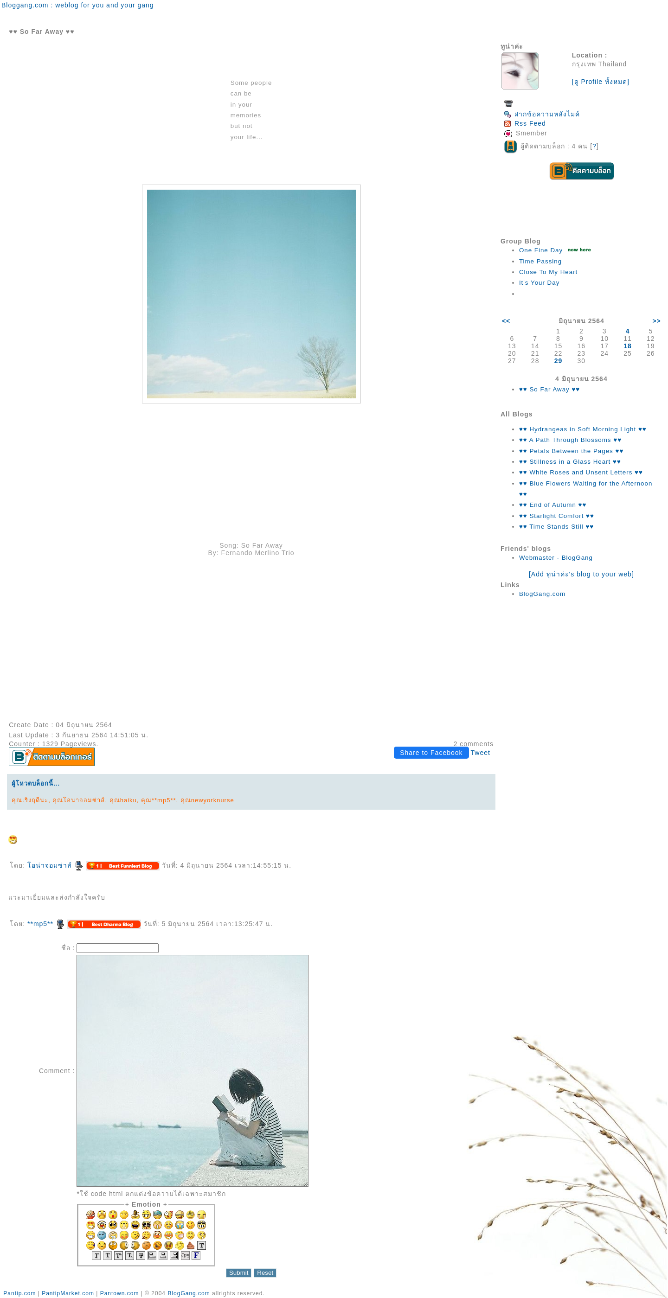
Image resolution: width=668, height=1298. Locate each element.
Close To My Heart (548, 272)
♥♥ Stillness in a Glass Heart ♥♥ (570, 461)
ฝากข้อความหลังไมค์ (542, 114)
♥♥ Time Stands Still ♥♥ (556, 526)
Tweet (480, 752)
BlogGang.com (542, 593)
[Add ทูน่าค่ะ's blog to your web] (581, 574)
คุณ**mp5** (158, 800)
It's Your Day (539, 282)
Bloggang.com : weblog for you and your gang (77, 5)
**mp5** (46, 923)
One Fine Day (541, 250)
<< (506, 321)
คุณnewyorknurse (207, 800)
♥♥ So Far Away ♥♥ (549, 389)
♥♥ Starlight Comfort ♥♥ (556, 515)
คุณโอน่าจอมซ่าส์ (78, 800)
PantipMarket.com (68, 1293)
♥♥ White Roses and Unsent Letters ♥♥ (581, 472)
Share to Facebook (431, 752)
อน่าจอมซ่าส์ (55, 865)
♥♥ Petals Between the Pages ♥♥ (571, 451)
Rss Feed (525, 123)
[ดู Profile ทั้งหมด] (600, 81)
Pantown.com (119, 1293)
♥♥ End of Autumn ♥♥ (553, 504)
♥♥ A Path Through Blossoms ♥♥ (570, 439)
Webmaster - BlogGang (556, 557)
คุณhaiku (123, 800)
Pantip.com (19, 1293)
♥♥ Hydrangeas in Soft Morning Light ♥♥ (583, 429)
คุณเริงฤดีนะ (30, 800)
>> (656, 321)
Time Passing (540, 261)
